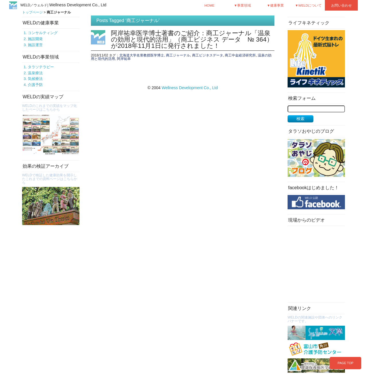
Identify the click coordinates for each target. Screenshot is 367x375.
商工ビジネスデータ (207, 55)
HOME (209, 5)
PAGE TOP (345, 363)
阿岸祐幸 (124, 59)
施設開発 (35, 39)
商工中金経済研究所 (240, 55)
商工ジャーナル (178, 55)
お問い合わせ (341, 5)
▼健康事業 (275, 5)
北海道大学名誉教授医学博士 (141, 55)
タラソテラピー (41, 67)
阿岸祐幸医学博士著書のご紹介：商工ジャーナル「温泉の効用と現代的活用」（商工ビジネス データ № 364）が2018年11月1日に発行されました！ (192, 39)
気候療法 (35, 79)
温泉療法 (35, 73)
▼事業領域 (242, 5)
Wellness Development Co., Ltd (190, 87)
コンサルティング (43, 33)
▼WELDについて (308, 5)
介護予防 (35, 85)
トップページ (32, 12)
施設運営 (35, 45)
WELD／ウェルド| (63, 5)
